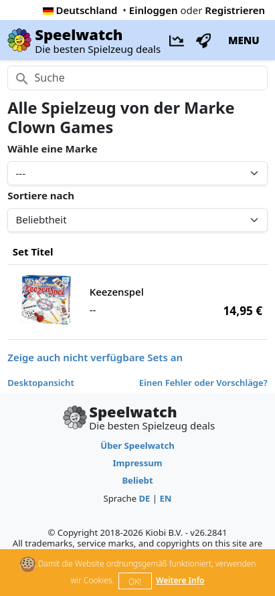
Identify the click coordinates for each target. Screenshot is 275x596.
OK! (134, 581)
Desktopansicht (40, 383)
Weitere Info (180, 580)
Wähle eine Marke (52, 148)
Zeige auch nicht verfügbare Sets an (95, 357)
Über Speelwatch (137, 445)
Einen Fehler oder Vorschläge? (203, 383)
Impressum (137, 463)
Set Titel (33, 251)
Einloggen (153, 10)
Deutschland (80, 10)
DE (144, 498)
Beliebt (137, 480)
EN (165, 498)
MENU (244, 40)
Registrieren (235, 10)
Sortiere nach (40, 195)
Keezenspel (117, 291)
